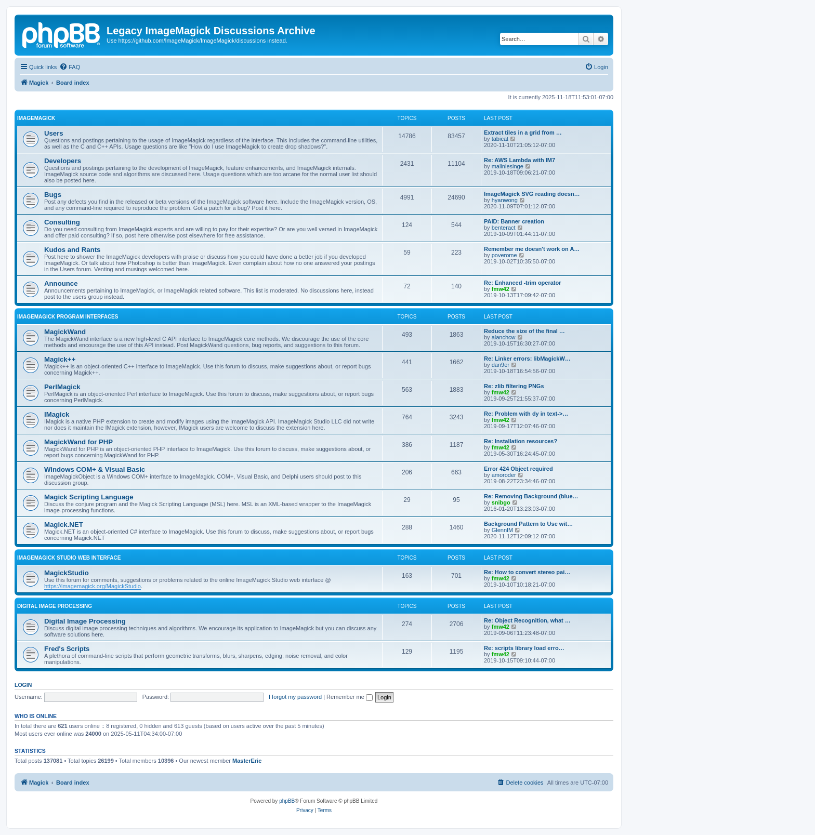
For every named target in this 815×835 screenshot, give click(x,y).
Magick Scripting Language (88, 497)
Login (23, 685)
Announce (60, 283)
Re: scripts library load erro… (524, 648)
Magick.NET (63, 524)
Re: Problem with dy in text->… (526, 413)
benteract (504, 227)
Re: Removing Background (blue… (531, 496)
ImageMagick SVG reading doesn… (532, 194)
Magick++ (59, 359)
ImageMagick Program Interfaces (67, 317)
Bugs (52, 194)
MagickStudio (66, 573)
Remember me (349, 697)
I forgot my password (295, 697)
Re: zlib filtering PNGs (514, 386)
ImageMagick (36, 118)
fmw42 (500, 289)
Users (53, 133)
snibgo (501, 502)
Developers (62, 161)
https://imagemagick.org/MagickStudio (92, 586)
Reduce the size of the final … (524, 331)
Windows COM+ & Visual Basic (94, 469)
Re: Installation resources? (520, 441)
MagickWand (65, 332)
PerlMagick (62, 387)
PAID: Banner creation (514, 221)
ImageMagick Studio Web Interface (69, 558)
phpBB (287, 801)
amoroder (504, 475)
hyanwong (505, 200)
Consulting (62, 222)
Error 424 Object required (518, 469)
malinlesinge (507, 166)
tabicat (500, 139)
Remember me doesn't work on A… (532, 249)
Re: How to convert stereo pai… (527, 572)
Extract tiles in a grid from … (523, 132)
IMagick (56, 414)
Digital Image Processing (54, 606)
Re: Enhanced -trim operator (522, 283)
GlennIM (503, 530)
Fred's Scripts (66, 649)
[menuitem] (69, 67)
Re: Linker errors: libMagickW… (527, 358)
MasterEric (246, 761)
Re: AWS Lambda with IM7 (519, 160)
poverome (504, 255)
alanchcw (504, 337)
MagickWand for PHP (78, 442)
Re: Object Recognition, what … (527, 620)
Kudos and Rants (72, 250)
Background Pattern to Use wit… (528, 524)
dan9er (500, 365)
